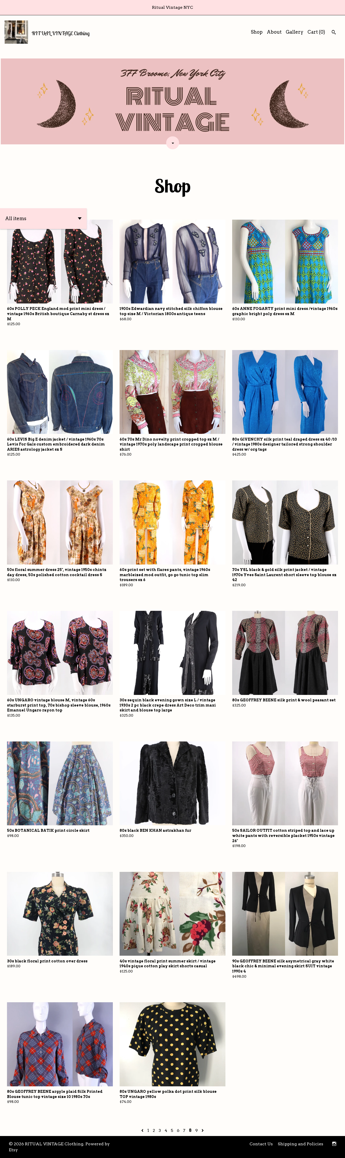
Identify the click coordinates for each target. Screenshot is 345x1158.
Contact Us (261, 1143)
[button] (43, 218)
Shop (257, 32)
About (274, 32)
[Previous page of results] (143, 1130)
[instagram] (334, 1144)
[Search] (334, 33)
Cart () (316, 32)
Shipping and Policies (300, 1143)
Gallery (294, 32)
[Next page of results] (202, 1130)
